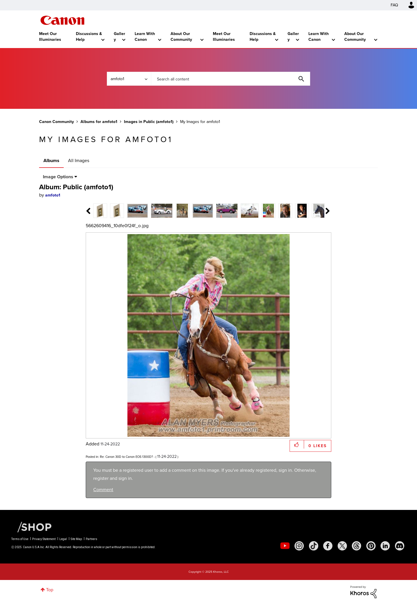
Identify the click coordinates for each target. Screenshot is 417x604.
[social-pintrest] (371, 545)
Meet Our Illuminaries (50, 37)
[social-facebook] (327, 545)
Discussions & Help (89, 37)
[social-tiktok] (313, 545)
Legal (63, 539)
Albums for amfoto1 (99, 122)
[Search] (230, 79)
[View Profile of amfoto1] (52, 195)
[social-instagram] (299, 545)
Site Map (76, 539)
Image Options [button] (58, 176)
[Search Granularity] (129, 79)
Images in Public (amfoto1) (148, 122)
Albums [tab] (51, 160)
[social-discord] (399, 545)
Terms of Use (19, 539)
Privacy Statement (44, 539)
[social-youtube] (285, 545)
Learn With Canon (145, 37)
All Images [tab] (78, 160)
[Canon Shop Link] (31, 526)
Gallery (119, 37)
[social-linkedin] (385, 545)
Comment (103, 489)
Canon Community (62, 20)
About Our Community (181, 37)
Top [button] (49, 589)
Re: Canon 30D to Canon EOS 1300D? (126, 456)
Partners (91, 539)
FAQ (394, 5)
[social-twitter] (342, 545)
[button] (297, 444)
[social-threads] (356, 545)
